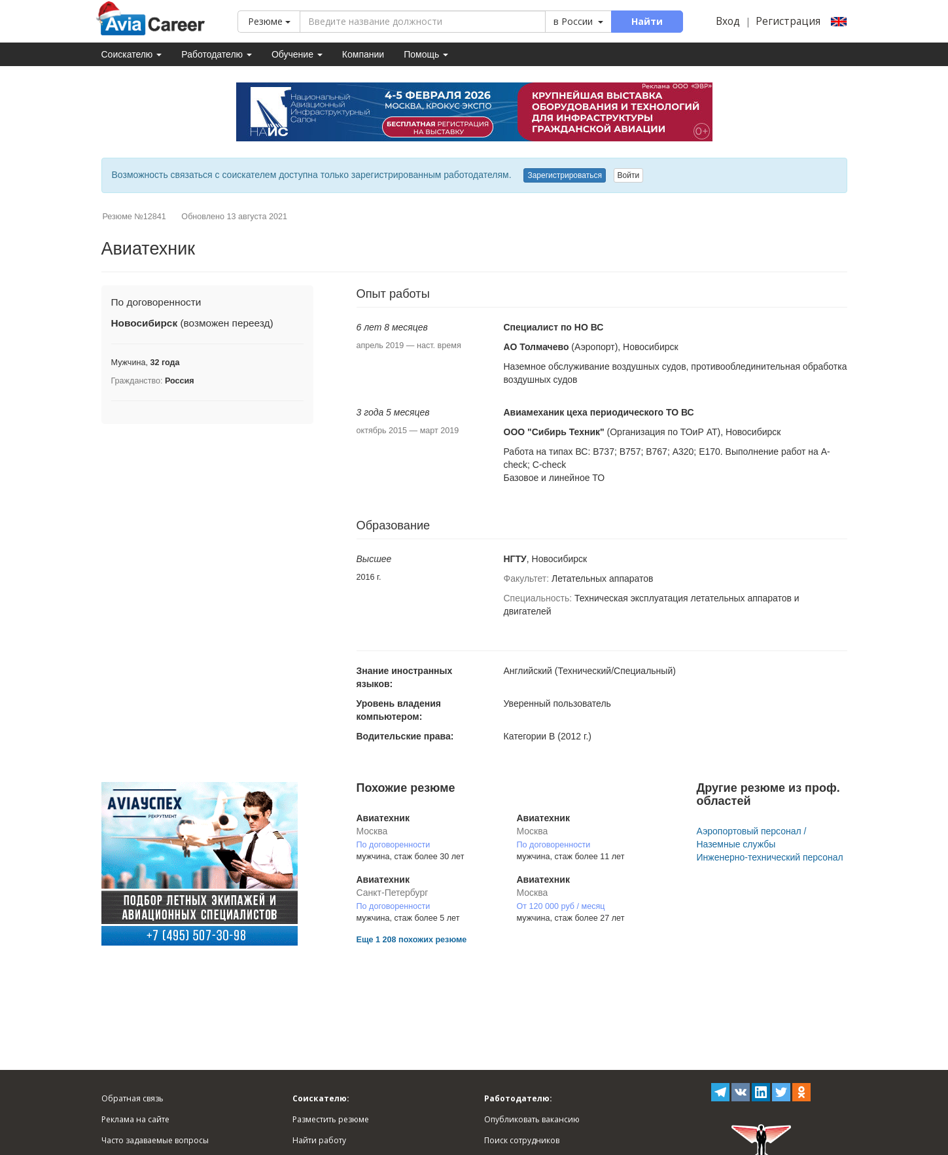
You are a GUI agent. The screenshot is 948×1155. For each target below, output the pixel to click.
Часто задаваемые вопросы (155, 1140)
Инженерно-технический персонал (769, 857)
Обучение (297, 54)
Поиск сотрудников (521, 1140)
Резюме (269, 21)
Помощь (426, 54)
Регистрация (788, 21)
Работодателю (216, 54)
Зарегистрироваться (564, 175)
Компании (363, 54)
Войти (629, 175)
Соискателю (131, 54)
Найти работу (319, 1140)
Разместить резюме (330, 1119)
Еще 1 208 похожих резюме (412, 939)
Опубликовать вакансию (532, 1119)
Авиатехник (383, 818)
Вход (728, 21)
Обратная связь (132, 1098)
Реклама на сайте (135, 1119)
